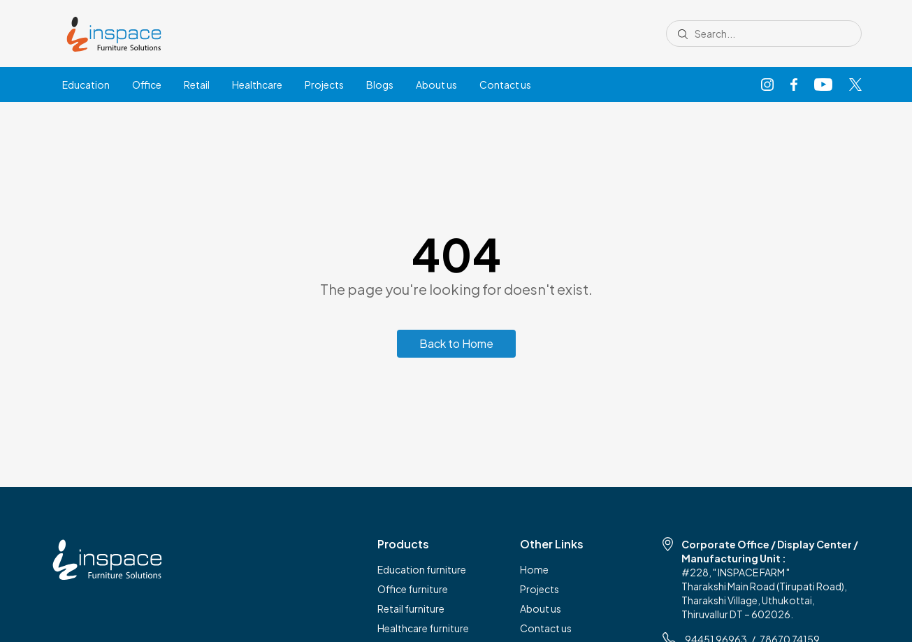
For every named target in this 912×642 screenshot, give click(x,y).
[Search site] (768, 34)
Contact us (505, 84)
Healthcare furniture (423, 628)
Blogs (379, 84)
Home (534, 569)
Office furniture (412, 589)
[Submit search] (683, 34)
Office (146, 84)
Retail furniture (410, 608)
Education (86, 84)
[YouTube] (823, 85)
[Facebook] (793, 85)
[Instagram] (767, 85)
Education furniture (421, 569)
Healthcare (257, 84)
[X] (855, 85)
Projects (324, 84)
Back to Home (456, 343)
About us (436, 84)
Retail (197, 84)
